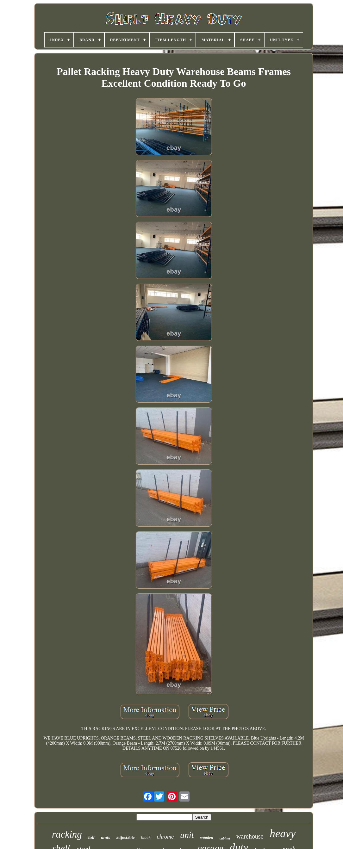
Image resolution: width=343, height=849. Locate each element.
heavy (283, 833)
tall (91, 837)
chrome (165, 837)
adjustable (125, 837)
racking (67, 834)
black (145, 837)
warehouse (250, 836)
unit (187, 835)
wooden (206, 837)
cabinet (225, 838)
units (105, 837)
